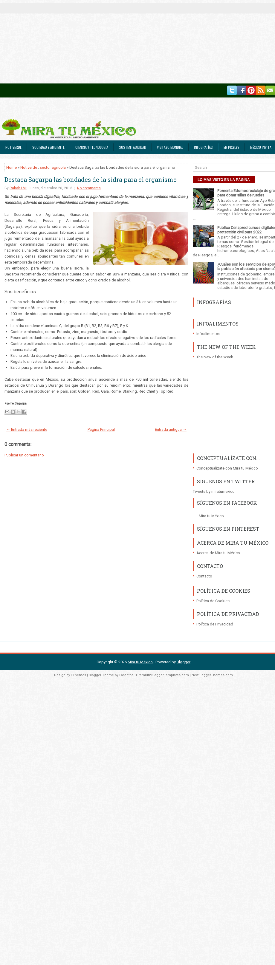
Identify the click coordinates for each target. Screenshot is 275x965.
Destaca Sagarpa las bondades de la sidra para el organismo (90, 179)
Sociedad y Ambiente (48, 147)
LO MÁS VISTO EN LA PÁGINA (224, 180)
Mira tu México (211, 516)
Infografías (203, 147)
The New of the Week (214, 357)
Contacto (204, 576)
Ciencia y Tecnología (91, 147)
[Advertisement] (115, 41)
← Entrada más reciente (26, 429)
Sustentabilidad (132, 147)
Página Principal (101, 429)
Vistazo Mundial (170, 147)
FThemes (78, 675)
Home (11, 167)
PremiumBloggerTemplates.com (162, 675)
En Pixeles (231, 147)
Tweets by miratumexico (214, 491)
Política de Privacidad (214, 624)
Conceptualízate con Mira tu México (227, 468)
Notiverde (13, 147)
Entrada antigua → (171, 429)
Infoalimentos (208, 334)
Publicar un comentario (24, 455)
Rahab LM (18, 188)
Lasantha (126, 675)
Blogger (183, 662)
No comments (89, 188)
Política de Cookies (213, 601)
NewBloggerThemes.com (212, 675)
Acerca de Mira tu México (218, 553)
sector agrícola (53, 167)
